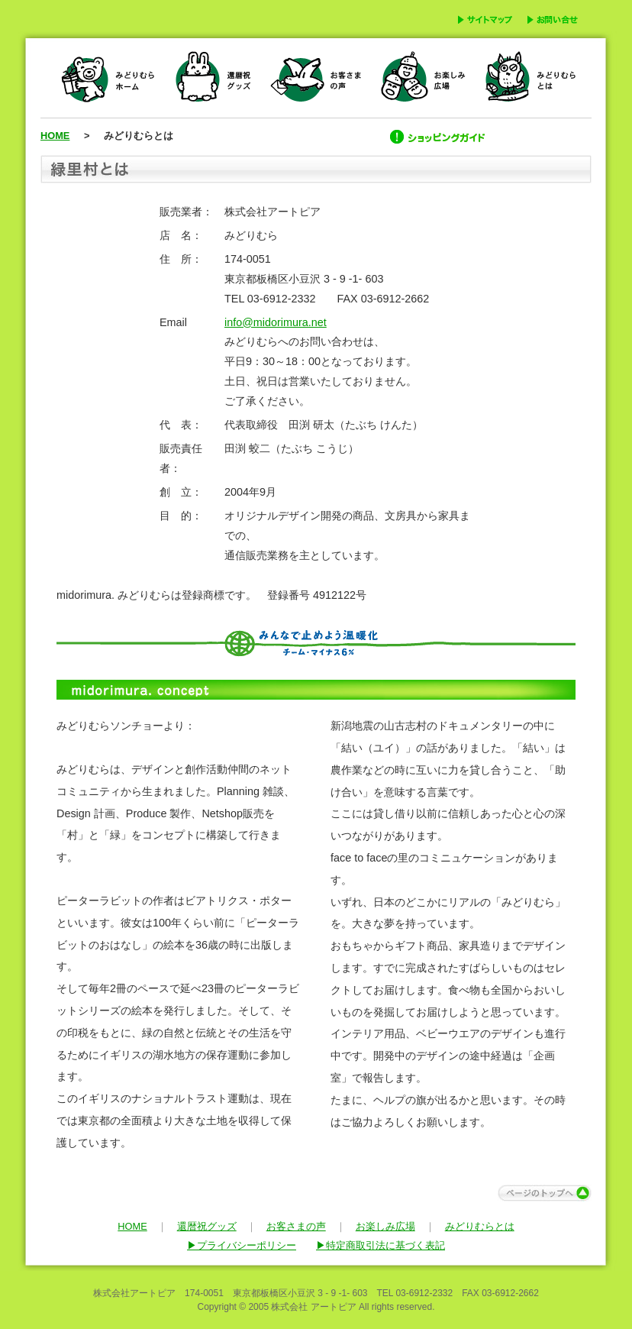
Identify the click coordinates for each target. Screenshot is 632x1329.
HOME (54, 135)
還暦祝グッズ (207, 1226)
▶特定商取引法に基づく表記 (380, 1245)
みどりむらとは (479, 1226)
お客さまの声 (296, 1226)
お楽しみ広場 (385, 1226)
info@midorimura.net (275, 322)
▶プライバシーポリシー (241, 1245)
